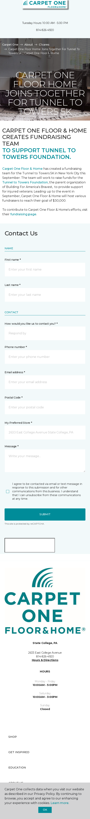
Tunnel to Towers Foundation (25, 182)
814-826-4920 (45, 30)
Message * (11, 446)
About (28, 44)
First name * (13, 259)
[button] (75, 7)
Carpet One (10, 44)
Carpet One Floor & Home (22, 168)
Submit (45, 514)
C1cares (44, 44)
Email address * (15, 372)
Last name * (12, 285)
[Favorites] (80, 7)
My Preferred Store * (18, 422)
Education (17, 767)
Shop (12, 737)
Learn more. (60, 803)
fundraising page (23, 214)
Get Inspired (18, 752)
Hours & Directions (45, 660)
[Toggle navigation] (5, 7)
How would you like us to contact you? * (31, 323)
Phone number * (16, 347)
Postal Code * (13, 397)
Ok (45, 809)
